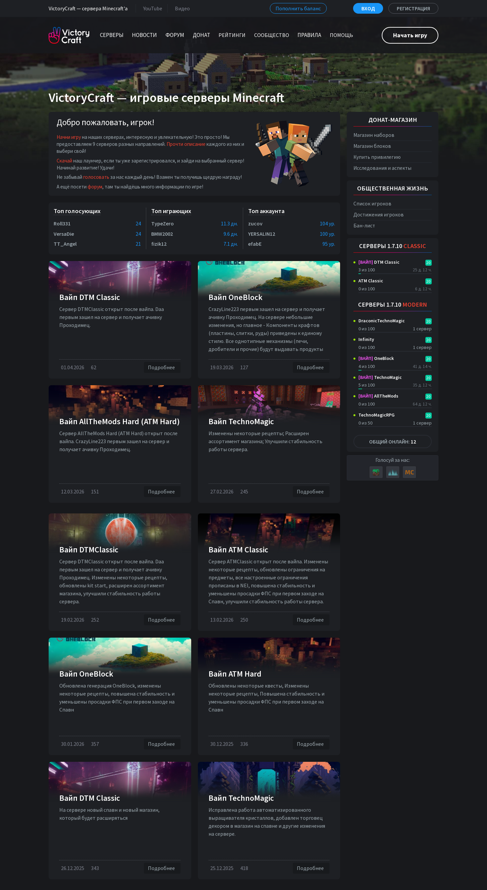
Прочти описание (186, 144)
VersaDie (64, 233)
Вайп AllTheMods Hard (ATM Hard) (119, 421)
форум (95, 186)
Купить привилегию (377, 157)
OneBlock (376, 358)
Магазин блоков (372, 146)
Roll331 (62, 223)
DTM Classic (378, 262)
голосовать (96, 177)
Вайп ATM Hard (235, 674)
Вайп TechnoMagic (241, 421)
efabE (254, 243)
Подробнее (162, 367)
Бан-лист (364, 225)
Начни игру (69, 137)
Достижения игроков (378, 214)
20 (428, 262)
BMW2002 (162, 233)
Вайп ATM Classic (238, 549)
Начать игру (410, 35)
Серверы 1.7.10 (392, 246)
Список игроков (372, 203)
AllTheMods (378, 396)
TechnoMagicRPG (376, 415)
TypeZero (162, 223)
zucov (255, 223)
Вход (368, 8)
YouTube (151, 8)
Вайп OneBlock (235, 297)
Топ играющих (171, 211)
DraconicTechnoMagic (381, 321)
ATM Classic (370, 281)
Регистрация (413, 8)
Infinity (366, 339)
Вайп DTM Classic (89, 297)
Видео (181, 8)
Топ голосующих (77, 211)
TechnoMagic (380, 377)
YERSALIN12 (261, 233)
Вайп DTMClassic (88, 549)
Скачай (64, 160)
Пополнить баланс (298, 8)
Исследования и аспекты (382, 168)
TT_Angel (65, 243)
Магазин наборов (373, 135)
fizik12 (159, 243)
